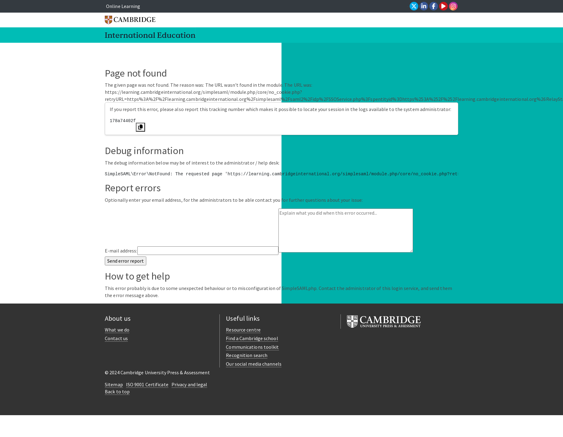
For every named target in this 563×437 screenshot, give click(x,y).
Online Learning (123, 6)
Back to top (117, 391)
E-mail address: (121, 251)
